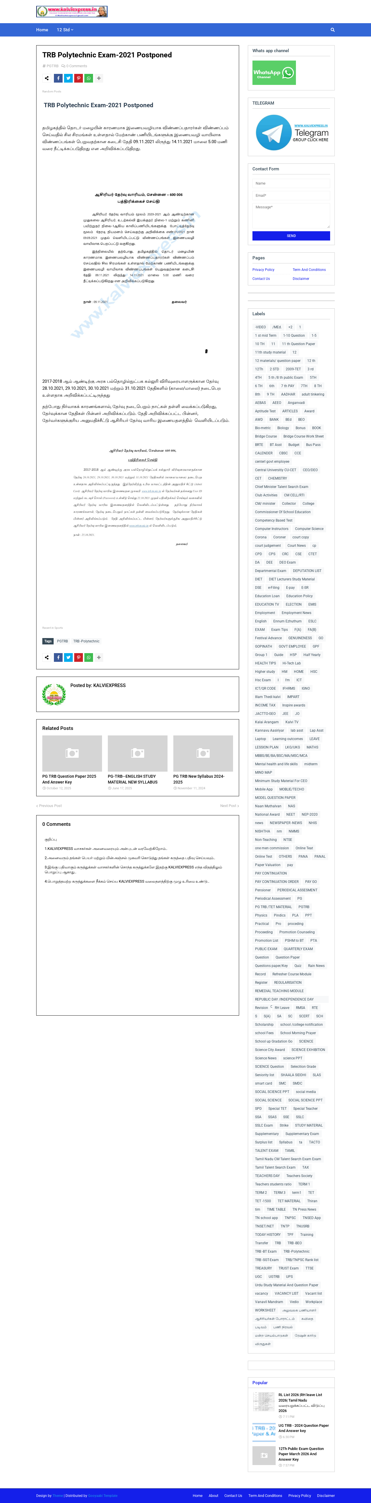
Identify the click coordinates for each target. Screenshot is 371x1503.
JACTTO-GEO (265, 714)
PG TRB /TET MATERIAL (273, 907)
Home (198, 1495)
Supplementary (267, 1134)
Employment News (296, 613)
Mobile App (264, 789)
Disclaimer (301, 279)
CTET (312, 554)
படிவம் (261, 1327)
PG (299, 899)
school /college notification (301, 1025)
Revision (261, 1008)
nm (279, 831)
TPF (290, 1235)
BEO (301, 420)
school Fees (264, 1033)
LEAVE (315, 739)
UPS (289, 1277)
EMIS (312, 604)
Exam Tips (279, 630)
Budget (293, 445)
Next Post (228, 804)
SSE (286, 1117)
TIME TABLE (276, 1209)
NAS (291, 806)
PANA (303, 857)
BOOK (316, 428)
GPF (316, 646)
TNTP (285, 1226)
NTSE (287, 840)
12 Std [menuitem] (63, 29)
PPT (308, 915)
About (213, 1495)
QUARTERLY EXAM (298, 949)
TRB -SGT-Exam (267, 1260)
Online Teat (304, 848)
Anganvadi (296, 403)
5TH (313, 378)
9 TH (270, 394)
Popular (260, 1382)
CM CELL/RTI (294, 495)
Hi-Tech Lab (292, 663)
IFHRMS (289, 688)
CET (258, 478)
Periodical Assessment (273, 899)
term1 (296, 1193)
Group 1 (261, 655)
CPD (258, 554)
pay (290, 865)
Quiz (297, 966)
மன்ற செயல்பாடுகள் (271, 1335)
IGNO (306, 688)
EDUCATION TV (267, 604)
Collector (289, 504)
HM (284, 672)
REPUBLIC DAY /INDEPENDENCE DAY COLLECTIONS (284, 1000)
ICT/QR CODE (265, 688)
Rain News (316, 966)
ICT (299, 680)
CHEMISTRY (277, 478)
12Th (259, 369)
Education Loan (267, 596)
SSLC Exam (264, 1125)
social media (306, 1092)
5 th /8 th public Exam (285, 378)
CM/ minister (265, 504)
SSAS (272, 1117)
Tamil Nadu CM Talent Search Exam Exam (288, 1159)
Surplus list (263, 1142)
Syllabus (285, 1142)
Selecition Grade (303, 1067)
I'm (287, 680)
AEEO (276, 403)
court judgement (268, 546)
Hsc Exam (263, 680)
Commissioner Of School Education (283, 512)
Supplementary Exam (302, 1134)
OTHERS (285, 857)
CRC (285, 554)
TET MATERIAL (289, 1201)
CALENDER (263, 453)
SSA (258, 1117)
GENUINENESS (300, 638)
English (261, 621)
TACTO (314, 1142)
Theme (57, 1496)
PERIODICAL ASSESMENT (297, 890)
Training (306, 1235)
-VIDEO (260, 327)
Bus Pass (313, 445)
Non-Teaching (266, 840)
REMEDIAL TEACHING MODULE (279, 991)
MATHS (312, 747)
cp (314, 546)
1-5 (314, 336)
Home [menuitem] (42, 29)
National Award (267, 814)
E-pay (290, 588)
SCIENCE (306, 1041)
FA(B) (312, 630)
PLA (295, 915)
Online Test (263, 857)
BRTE (259, 445)
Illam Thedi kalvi (268, 697)
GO (321, 638)
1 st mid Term (266, 336)
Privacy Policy (263, 270)
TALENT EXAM (266, 1151)
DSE (258, 588)
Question (262, 957)
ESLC (312, 621)
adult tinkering (313, 394)
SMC (282, 1083)
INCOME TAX (265, 705)
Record (260, 974)
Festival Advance (268, 638)
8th (257, 394)
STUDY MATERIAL (309, 1125)
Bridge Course (266, 436)
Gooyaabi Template (102, 1496)
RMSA (300, 1008)
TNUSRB (302, 1226)
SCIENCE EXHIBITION (308, 1050)
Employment (265, 613)
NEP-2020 (310, 814)
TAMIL (290, 1151)
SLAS (317, 1075)
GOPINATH (263, 646)
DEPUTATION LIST (307, 571)
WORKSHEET (265, 1310)
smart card (263, 1083)
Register (261, 983)
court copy (300, 537)
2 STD (274, 369)
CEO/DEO (310, 470)
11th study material (270, 352)
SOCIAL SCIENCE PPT (272, 1092)
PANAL (319, 857)
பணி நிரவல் (283, 1327)
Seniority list (264, 1075)
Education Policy (299, 596)
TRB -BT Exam (266, 1251)
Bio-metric (263, 428)
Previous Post (50, 804)
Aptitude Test (265, 411)
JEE (285, 714)
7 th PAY (287, 386)
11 (273, 344)
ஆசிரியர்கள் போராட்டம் (275, 1319)
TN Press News (304, 1209)
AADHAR (288, 394)
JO (297, 714)
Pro (278, 924)
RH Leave (282, 1008)
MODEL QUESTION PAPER (275, 798)
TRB (278, 1243)
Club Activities (266, 495)
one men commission (272, 848)
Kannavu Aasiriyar (269, 730)
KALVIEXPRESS (109, 684)
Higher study (265, 672)
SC (290, 1016)
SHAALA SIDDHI (293, 1075)
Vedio (294, 1302)
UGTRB (274, 1277)
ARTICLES (290, 411)
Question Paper (288, 957)
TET (311, 1193)
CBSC (283, 453)
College (308, 504)
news (259, 823)
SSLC (300, 1117)
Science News (266, 1058)
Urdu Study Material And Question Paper (286, 1285)
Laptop (260, 739)
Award (309, 411)
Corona (261, 537)
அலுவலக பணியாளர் (299, 1310)
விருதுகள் (263, 1344)
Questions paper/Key (271, 966)
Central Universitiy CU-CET (275, 470)
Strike (284, 1125)
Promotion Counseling (297, 932)
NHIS (313, 823)
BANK (274, 420)
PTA (313, 941)
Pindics (279, 915)
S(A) (267, 1016)
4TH (258, 378)
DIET (258, 579)
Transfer (261, 1243)
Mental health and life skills (276, 764)
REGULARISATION (288, 983)
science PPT (292, 1058)
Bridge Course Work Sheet (303, 436)
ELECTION (294, 604)
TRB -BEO (295, 1243)
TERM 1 (304, 1184)
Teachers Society (299, 1176)
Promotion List (266, 941)
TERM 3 (279, 1193)
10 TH (260, 344)
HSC (313, 672)
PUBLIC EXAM (266, 949)
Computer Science (309, 529)
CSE (298, 554)
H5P (293, 655)
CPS (272, 554)
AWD (259, 420)
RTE (315, 1008)
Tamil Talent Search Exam (275, 1167)
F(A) (297, 630)
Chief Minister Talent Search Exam (281, 487)
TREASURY (263, 1268)
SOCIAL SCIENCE (268, 1100)
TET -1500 (263, 1201)
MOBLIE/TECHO (291, 789)
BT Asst (276, 445)
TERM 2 (261, 1193)
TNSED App (312, 1218)
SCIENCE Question (269, 1067)
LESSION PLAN (267, 747)
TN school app (266, 1218)
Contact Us (261, 279)
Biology (283, 428)
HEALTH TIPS (265, 663)
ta (300, 1142)
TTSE (309, 1268)
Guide (278, 655)
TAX (305, 1167)
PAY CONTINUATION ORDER (277, 882)
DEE (269, 562)
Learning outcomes (288, 739)
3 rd (311, 369)
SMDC (297, 1083)
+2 (290, 327)
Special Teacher (305, 1109)
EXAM (260, 630)
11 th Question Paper (298, 344)
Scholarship (264, 1025)
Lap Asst (316, 730)
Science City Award (270, 1050)
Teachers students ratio (273, 1184)
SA (279, 1016)
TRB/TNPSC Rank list (302, 1260)
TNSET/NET (264, 1226)
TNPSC (290, 1218)
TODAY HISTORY (268, 1235)
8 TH (318, 386)
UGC (258, 1277)
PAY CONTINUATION (271, 873)
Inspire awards (293, 705)
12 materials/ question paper (278, 361)
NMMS (294, 831)
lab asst (297, 730)
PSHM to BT (294, 941)
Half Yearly (312, 655)
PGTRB (53, 66)
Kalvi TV (292, 722)
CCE (297, 453)
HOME (299, 672)
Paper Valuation (268, 865)
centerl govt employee (272, 462)
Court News (297, 546)
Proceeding (264, 932)
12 (294, 352)
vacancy (261, 1293)
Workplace (313, 1302)
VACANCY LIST (287, 1293)
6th (271, 386)
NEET (290, 814)
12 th (311, 361)
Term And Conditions (309, 270)
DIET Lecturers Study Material (292, 579)
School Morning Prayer (298, 1033)
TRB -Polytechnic (86, 641)
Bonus (300, 428)
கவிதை (307, 1319)
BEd (288, 420)
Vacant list (313, 1293)
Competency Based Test (273, 520)
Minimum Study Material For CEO (281, 781)
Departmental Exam (270, 571)
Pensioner (263, 890)
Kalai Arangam (267, 722)
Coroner (279, 537)
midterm (311, 764)
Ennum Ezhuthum (287, 621)
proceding (295, 924)
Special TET (277, 1109)
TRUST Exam (289, 1268)
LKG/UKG (292, 747)
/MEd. (277, 327)
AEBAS (260, 403)
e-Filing (273, 588)
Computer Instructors (271, 529)
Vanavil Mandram (269, 1302)
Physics (261, 915)
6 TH (259, 386)
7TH (304, 386)
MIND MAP (263, 772)
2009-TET (293, 369)
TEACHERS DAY (267, 1176)
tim (257, 1209)
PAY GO (311, 882)
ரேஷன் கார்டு (305, 1335)
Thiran (312, 1201)
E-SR (304, 588)
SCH (319, 1016)
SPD (258, 1109)
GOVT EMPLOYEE (292, 646)
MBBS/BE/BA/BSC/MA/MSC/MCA (281, 756)
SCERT (304, 1016)
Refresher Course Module (291, 974)
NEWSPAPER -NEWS (286, 823)
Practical (262, 924)
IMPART (293, 697)
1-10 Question (294, 336)
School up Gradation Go (273, 1041)
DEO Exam (287, 562)
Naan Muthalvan (268, 806)
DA (257, 562)
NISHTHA (262, 831)
